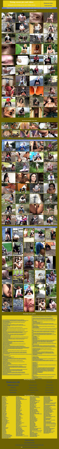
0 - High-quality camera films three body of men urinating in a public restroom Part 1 (14, 369)
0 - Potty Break (4, 330)
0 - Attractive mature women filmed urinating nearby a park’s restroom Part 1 (43, 367)
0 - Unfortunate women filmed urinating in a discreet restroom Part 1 (12, 327)
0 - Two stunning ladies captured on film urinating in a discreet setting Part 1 (43, 326)
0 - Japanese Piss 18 (35, 356)
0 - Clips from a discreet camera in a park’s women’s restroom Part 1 (12, 370)
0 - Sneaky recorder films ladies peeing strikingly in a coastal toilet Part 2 (43, 370)
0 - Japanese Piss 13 (5, 333)
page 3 (20, 7)
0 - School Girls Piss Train (6, 362)
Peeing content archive (41, 7)
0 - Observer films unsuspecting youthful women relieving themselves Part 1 (43, 368)
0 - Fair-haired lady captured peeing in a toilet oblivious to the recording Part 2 (43, 320)
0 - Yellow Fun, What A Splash (6, 335)
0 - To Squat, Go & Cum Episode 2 (37, 378)
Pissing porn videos (48, 3)
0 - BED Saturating (34, 365)
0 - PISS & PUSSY (4, 329)
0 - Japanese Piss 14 (5, 365)
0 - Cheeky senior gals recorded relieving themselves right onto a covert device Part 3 (15, 331)
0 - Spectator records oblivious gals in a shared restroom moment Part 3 (43, 323)
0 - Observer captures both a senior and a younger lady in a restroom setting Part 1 (14, 352)
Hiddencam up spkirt (33, 387)
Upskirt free (13, 387)
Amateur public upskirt (33, 385)
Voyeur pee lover (48, 5)
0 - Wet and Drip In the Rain (6, 345)
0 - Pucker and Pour (35, 363)
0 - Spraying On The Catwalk (6, 355)
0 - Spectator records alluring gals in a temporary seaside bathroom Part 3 (43, 349)
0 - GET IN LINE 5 (34, 321)
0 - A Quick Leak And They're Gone (7, 342)
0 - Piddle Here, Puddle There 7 (6, 371)
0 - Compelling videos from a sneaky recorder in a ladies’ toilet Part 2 (42, 341)
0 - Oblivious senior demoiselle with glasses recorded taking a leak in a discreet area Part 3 (15, 347)
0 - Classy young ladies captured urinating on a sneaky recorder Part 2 (12, 324)
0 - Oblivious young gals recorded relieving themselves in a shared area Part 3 (14, 346)
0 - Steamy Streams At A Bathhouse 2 (37, 371)
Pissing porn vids (13, 382)
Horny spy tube (49, 381)
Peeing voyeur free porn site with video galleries (30, 447)
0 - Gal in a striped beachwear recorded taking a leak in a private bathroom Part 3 (14, 366)
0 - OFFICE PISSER (5, 359)
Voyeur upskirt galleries (49, 392)
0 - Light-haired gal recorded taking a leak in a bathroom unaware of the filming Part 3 (15, 338)
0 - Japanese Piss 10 (5, 339)
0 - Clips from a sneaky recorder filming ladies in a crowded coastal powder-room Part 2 (15, 320)
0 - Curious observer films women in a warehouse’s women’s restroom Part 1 (43, 345)
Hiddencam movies (13, 385)
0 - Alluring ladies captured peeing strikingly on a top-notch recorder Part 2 (43, 340)
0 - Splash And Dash (5, 349)
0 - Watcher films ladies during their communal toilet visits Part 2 (11, 374)
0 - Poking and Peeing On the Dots (37, 353)
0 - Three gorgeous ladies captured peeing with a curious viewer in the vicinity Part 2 (15, 328)
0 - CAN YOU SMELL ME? (6, 368)
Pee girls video (13, 392)
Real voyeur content (49, 387)
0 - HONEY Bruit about (5, 356)
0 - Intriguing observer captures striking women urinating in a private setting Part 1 (14, 350)
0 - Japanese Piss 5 (35, 325)
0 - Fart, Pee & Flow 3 (5, 323)
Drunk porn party (13, 390)
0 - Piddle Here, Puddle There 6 (6, 357)
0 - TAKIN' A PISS (34, 342)
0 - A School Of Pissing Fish (6, 336)
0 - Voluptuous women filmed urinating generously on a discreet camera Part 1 (14, 325)
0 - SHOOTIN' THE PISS (35, 357)
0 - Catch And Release (35, 337)
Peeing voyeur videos (11, 7)
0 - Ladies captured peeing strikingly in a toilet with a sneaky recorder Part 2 (13, 322)
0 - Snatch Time (34, 362)
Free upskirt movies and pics (33, 390)
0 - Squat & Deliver (34, 339)
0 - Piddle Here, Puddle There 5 (6, 363)
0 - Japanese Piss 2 (5, 373)
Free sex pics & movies (49, 390)
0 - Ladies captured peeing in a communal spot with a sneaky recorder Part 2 (13, 372)
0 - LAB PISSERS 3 (34, 354)
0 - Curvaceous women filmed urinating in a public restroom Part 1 (42, 333)
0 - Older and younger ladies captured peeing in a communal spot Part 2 (42, 369)
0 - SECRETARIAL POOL (35, 350)
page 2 (17, 7)
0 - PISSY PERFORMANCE (6, 321)
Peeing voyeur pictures (26, 7)
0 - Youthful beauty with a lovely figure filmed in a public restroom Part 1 (13, 334)
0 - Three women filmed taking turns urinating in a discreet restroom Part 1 (13, 341)
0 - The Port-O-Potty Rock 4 (36, 322)
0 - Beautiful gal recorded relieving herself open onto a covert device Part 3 (13, 361)
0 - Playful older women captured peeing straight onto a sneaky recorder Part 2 (14, 358)
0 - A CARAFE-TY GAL (35, 366)
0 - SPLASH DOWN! (35, 373)
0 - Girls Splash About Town (6, 337)
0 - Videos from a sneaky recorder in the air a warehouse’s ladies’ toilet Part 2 (43, 346)
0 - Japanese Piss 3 (5, 351)
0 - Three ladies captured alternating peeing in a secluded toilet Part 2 (12, 360)
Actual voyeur (33, 392)
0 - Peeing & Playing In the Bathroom (37, 359)
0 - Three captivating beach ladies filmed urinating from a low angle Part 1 (13, 319)
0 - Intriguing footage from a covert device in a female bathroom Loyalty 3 (43, 352)
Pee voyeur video (33, 381)
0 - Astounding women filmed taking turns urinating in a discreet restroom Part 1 (44, 364)
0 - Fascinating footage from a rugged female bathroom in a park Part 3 (42, 351)
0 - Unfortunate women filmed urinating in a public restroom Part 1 (42, 348)
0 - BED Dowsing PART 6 (5, 344)
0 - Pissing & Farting (35, 377)
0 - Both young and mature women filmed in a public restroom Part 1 (12, 348)
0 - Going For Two (4, 326)
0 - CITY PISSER (34, 336)
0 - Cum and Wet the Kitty (6, 353)
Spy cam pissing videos (29, 442)
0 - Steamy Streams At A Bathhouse (37, 372)
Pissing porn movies (29, 440)
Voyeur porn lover (49, 385)
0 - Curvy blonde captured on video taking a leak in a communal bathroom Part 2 (14, 367)
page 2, (48, 7)
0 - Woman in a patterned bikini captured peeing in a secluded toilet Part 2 (43, 376)
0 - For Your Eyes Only (5, 340)
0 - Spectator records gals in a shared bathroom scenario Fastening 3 (42, 318)
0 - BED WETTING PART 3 (36, 327)
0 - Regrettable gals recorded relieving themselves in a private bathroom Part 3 (43, 358)
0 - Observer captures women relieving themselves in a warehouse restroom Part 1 (14, 364)
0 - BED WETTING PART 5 (36, 338)
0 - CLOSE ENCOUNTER (35, 344)
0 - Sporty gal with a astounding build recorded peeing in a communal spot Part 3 (14, 332)
